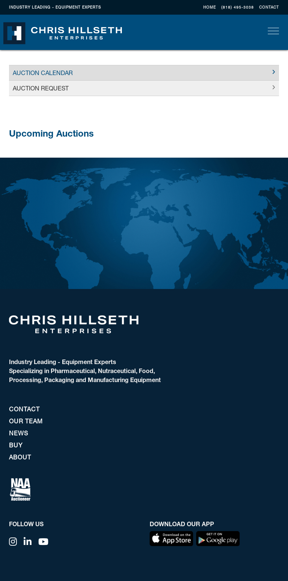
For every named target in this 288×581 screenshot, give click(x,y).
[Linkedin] (28, 541)
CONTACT (269, 7)
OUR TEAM (26, 420)
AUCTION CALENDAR (43, 72)
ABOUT (20, 457)
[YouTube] (43, 541)
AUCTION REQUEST (41, 88)
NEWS (18, 433)
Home (209, 7)
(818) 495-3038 (237, 7)
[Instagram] (13, 541)
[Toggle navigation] (273, 31)
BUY (15, 445)
